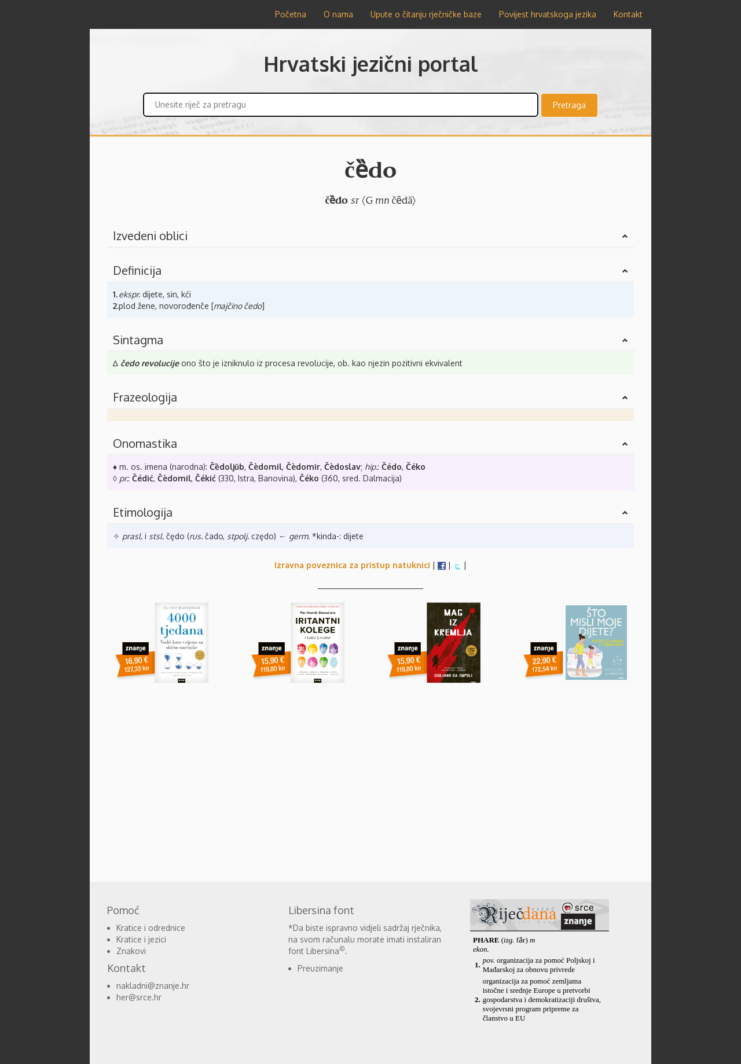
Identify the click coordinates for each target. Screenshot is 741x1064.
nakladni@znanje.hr (152, 986)
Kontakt (628, 14)
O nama (338, 14)
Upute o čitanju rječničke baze (426, 14)
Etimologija (143, 512)
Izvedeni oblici (150, 235)
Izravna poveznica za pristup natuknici (352, 565)
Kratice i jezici (141, 939)
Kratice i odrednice (150, 928)
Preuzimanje (320, 968)
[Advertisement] (370, 783)
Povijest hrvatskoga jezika (547, 14)
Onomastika (145, 443)
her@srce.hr (139, 997)
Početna (290, 14)
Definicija (137, 270)
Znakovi (131, 951)
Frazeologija (145, 396)
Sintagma (138, 339)
